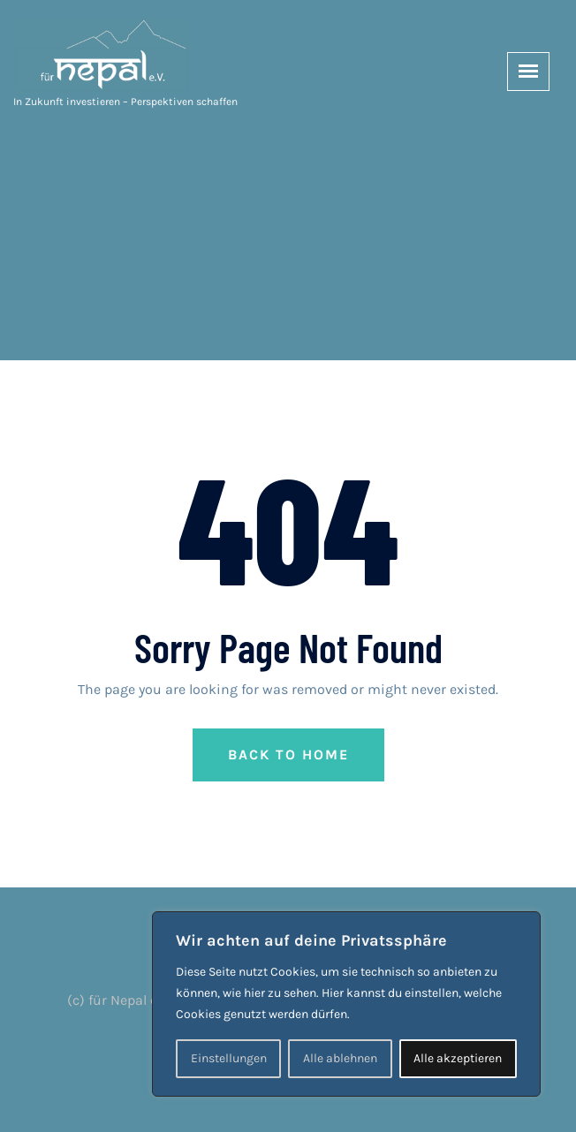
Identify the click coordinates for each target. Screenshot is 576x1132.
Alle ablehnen (340, 1058)
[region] (346, 1004)
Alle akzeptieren (457, 1058)
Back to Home (288, 754)
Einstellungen (229, 1058)
